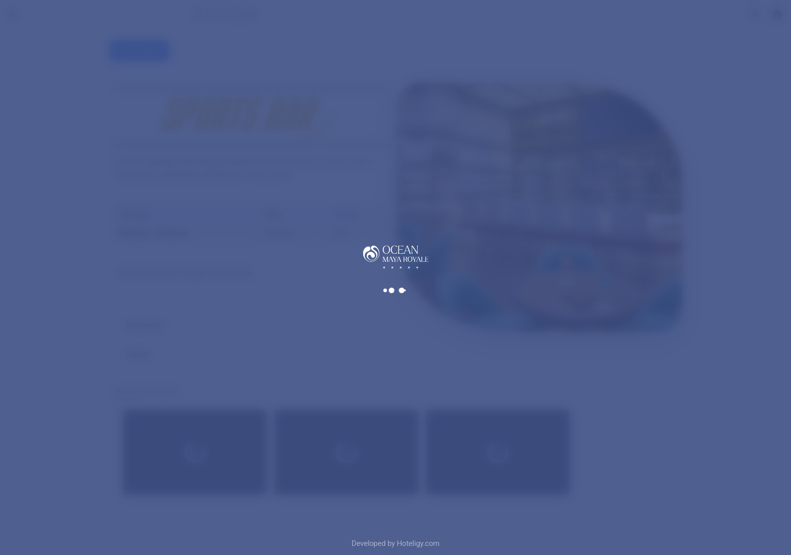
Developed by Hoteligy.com (395, 543)
